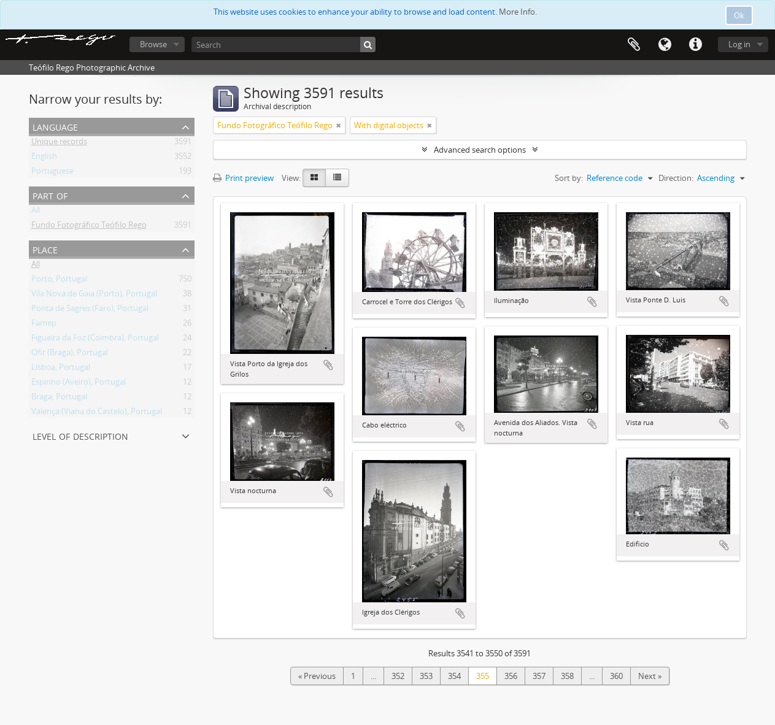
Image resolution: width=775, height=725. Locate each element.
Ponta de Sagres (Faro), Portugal (89, 310)
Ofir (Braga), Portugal (69, 354)
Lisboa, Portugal (60, 369)
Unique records (59, 143)
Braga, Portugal (59, 398)
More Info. (518, 11)
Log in (739, 44)
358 (567, 675)
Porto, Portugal (59, 280)
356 (510, 675)
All (35, 212)
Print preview (243, 177)
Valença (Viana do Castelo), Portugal (96, 413)
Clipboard (634, 44)
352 (397, 675)
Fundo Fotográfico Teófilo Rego (89, 226)
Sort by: (569, 177)
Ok (739, 15)
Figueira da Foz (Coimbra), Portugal (95, 339)
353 (426, 675)
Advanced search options (480, 149)
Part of (50, 194)
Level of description (80, 435)
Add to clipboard (328, 365)
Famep (43, 325)
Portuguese (52, 172)
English (44, 158)
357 (539, 675)
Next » (649, 675)
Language (664, 44)
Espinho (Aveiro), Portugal (78, 383)
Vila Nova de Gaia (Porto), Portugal (94, 295)
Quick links (695, 44)
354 (454, 675)
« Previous (317, 675)
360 (616, 675)
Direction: (675, 177)
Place (45, 248)
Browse (153, 44)
